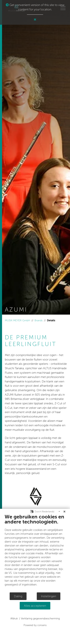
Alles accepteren (35, 605)
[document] (35, 552)
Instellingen (48, 596)
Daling (18, 596)
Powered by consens (35, 625)
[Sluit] (64, 511)
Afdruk (14, 618)
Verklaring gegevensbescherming (40, 618)
